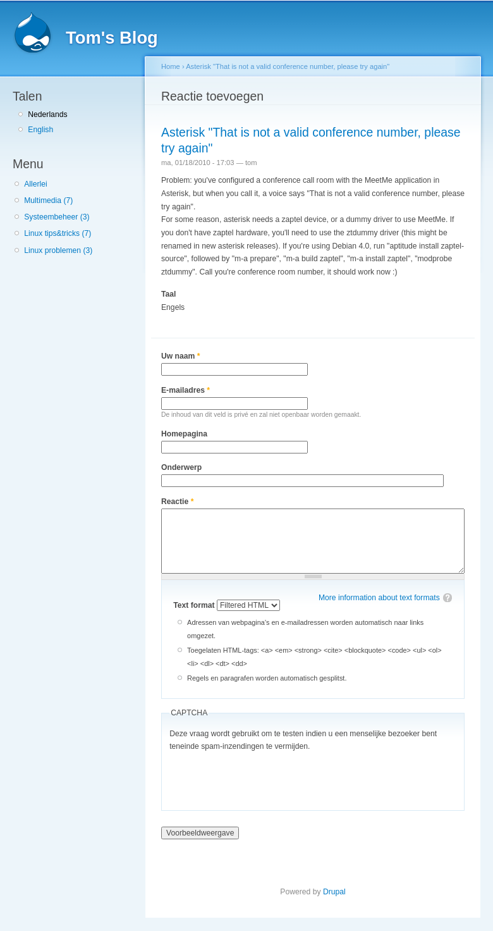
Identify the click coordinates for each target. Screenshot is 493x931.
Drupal (334, 891)
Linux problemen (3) (58, 250)
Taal (168, 294)
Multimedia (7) (48, 200)
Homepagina (184, 433)
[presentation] (265, 778)
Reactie (177, 501)
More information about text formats (379, 597)
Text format (195, 605)
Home (170, 66)
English (40, 129)
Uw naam (180, 356)
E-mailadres (185, 390)
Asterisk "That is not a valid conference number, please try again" (287, 66)
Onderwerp (181, 467)
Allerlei (35, 184)
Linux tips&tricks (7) (57, 233)
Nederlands (47, 114)
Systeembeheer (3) (56, 217)
